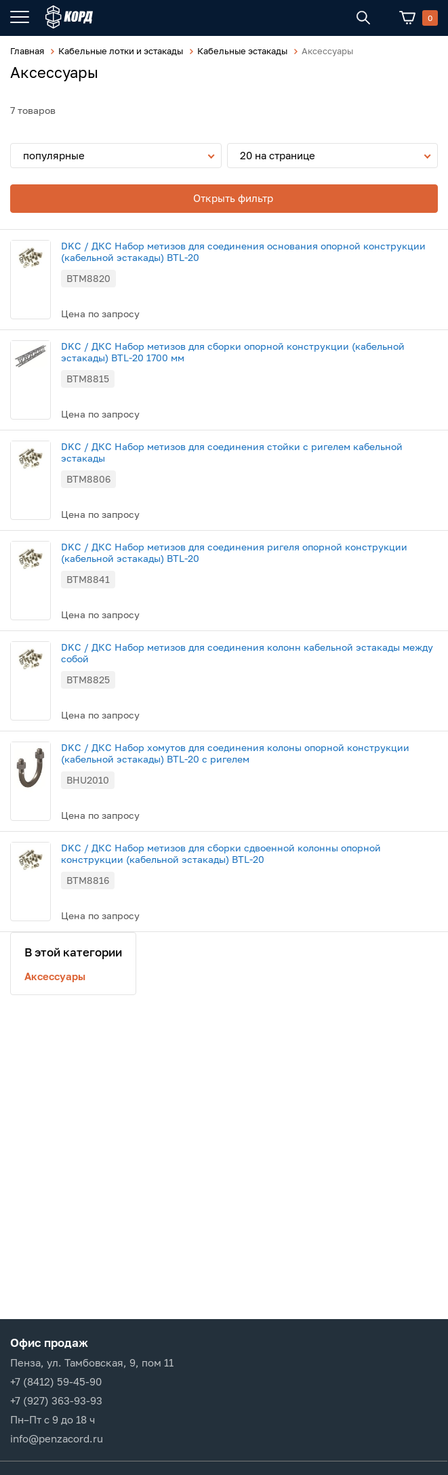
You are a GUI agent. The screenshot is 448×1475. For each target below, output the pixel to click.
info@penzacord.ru (56, 1438)
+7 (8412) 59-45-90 (56, 1381)
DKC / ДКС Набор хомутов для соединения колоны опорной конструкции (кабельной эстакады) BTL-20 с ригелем (235, 753)
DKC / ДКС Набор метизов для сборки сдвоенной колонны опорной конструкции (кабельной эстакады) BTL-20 (221, 853)
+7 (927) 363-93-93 (56, 1400)
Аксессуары (54, 976)
